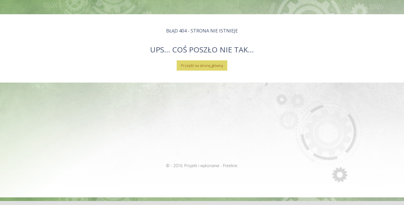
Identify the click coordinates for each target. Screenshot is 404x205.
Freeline (230, 165)
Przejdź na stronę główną (202, 65)
